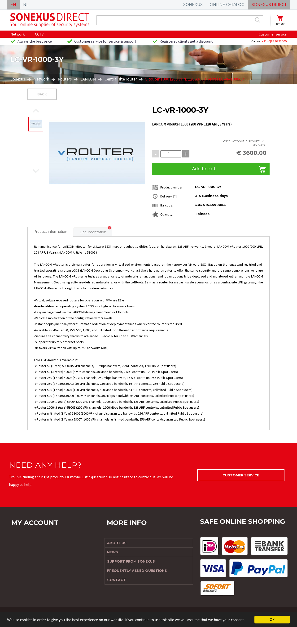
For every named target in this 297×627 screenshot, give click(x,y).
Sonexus (18, 79)
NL (25, 4)
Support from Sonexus (131, 561)
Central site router (121, 79)
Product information (50, 231)
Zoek (258, 20)
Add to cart (204, 168)
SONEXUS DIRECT (269, 4)
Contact (116, 580)
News (112, 552)
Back (42, 94)
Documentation (93, 232)
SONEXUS (193, 4)
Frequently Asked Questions (137, 571)
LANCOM (88, 79)
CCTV (39, 34)
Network (17, 34)
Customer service (273, 34)
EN (13, 4)
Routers (65, 79)
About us (117, 543)
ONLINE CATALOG (227, 4)
